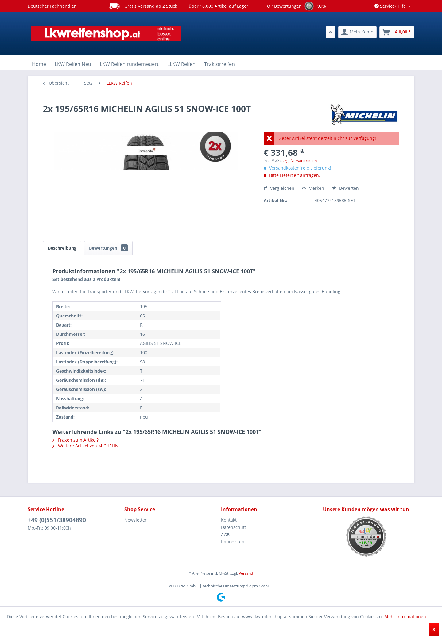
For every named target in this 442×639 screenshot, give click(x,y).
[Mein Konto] (357, 32)
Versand (246, 573)
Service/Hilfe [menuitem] (390, 6)
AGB (225, 535)
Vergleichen (279, 188)
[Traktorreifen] (219, 64)
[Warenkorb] (396, 32)
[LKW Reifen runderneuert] (129, 64)
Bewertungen (108, 247)
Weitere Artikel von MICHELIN (85, 446)
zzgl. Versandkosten (300, 160)
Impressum (232, 542)
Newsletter (135, 520)
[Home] (39, 64)
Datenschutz (234, 527)
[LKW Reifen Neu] (72, 64)
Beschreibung (62, 248)
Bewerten (345, 188)
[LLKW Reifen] (181, 64)
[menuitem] (330, 32)
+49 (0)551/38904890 (57, 520)
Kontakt (229, 520)
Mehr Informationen (405, 616)
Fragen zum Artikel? (75, 440)
